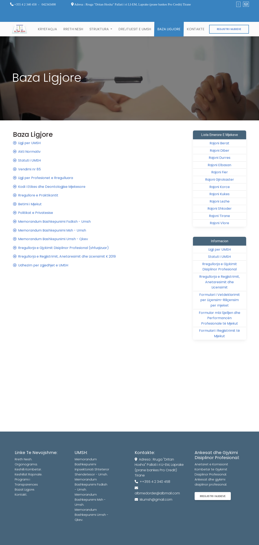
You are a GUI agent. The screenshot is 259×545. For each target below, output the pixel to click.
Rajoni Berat (219, 143)
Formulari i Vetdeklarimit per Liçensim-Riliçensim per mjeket (219, 300)
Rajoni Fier (219, 172)
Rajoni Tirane (219, 215)
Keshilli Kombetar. (28, 469)
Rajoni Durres (219, 157)
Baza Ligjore (169, 29)
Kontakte (196, 29)
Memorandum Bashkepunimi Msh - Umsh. (90, 499)
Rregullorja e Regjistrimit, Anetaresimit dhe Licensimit (219, 282)
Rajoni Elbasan (219, 165)
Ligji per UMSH (219, 249)
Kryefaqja (47, 29)
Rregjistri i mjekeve (213, 496)
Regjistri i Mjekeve (229, 29)
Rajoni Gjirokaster (219, 179)
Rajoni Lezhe (220, 201)
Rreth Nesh (73, 29)
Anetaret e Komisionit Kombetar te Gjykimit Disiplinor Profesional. (211, 469)
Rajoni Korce (219, 186)
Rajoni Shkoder (219, 208)
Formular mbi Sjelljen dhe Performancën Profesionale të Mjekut (219, 318)
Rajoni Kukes (219, 194)
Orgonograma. (26, 464)
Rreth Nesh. (23, 459)
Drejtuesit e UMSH (134, 29)
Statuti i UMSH (219, 256)
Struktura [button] (99, 29)
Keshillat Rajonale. (28, 474)
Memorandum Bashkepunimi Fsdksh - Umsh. (91, 484)
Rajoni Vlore (219, 223)
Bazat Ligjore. (25, 489)
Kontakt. (21, 494)
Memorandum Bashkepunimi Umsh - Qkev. (91, 514)
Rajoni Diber (219, 150)
